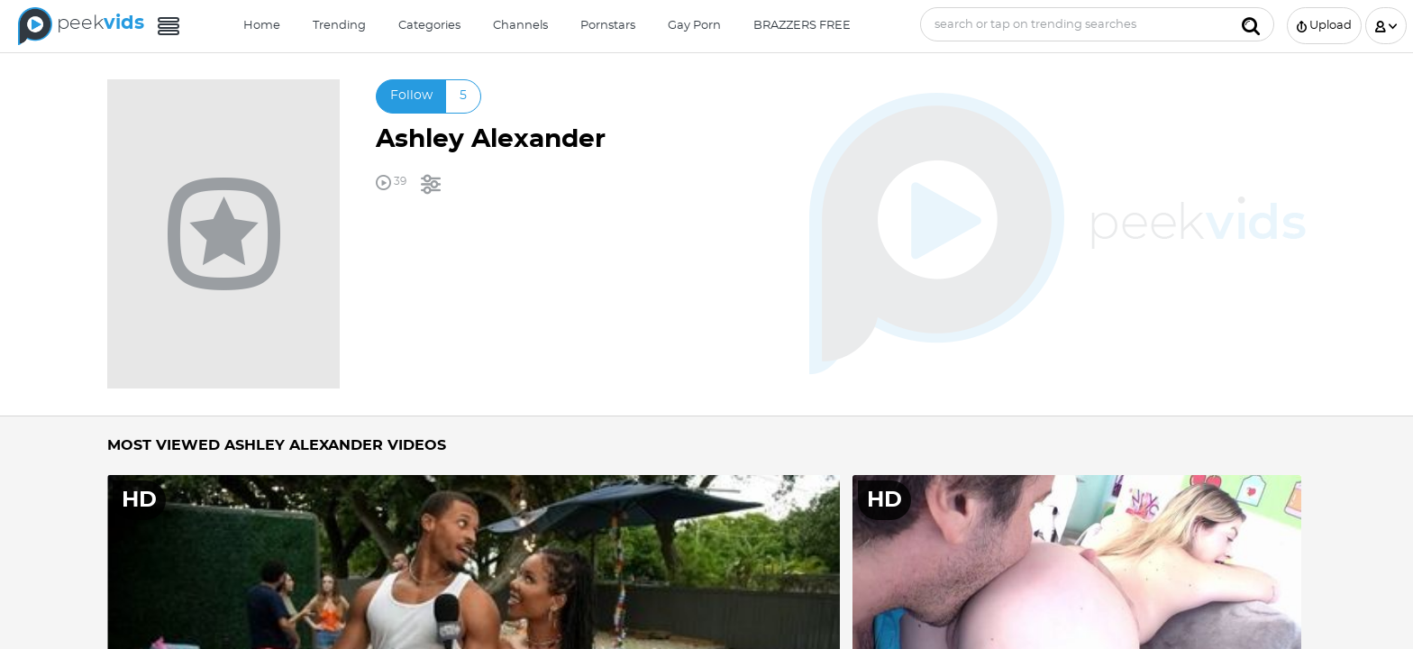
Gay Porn (694, 26)
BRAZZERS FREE (802, 26)
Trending (339, 26)
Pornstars (607, 26)
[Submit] (1250, 24)
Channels (520, 26)
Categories (429, 26)
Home (261, 26)
